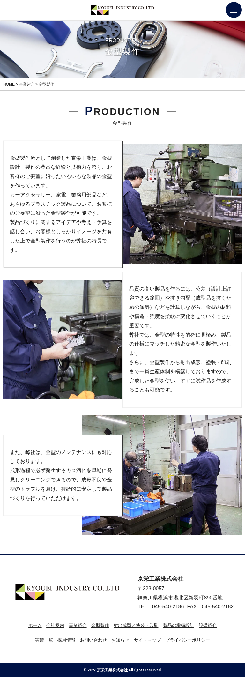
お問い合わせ (93, 640)
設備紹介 (208, 625)
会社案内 (55, 625)
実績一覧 (44, 640)
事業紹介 (78, 625)
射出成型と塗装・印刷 (136, 625)
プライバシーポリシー (187, 640)
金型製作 (100, 625)
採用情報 (66, 640)
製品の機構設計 (178, 625)
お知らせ (120, 640)
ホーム (35, 625)
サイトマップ (147, 640)
